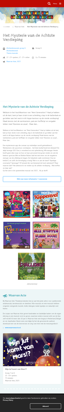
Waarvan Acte (19, 27)
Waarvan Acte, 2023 (13, 61)
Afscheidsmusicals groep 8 (16, 48)
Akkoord (46, 406)
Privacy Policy (8, 400)
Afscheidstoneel (12, 51)
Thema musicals (12, 53)
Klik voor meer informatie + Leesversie (32, 179)
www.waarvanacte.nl (13, 327)
